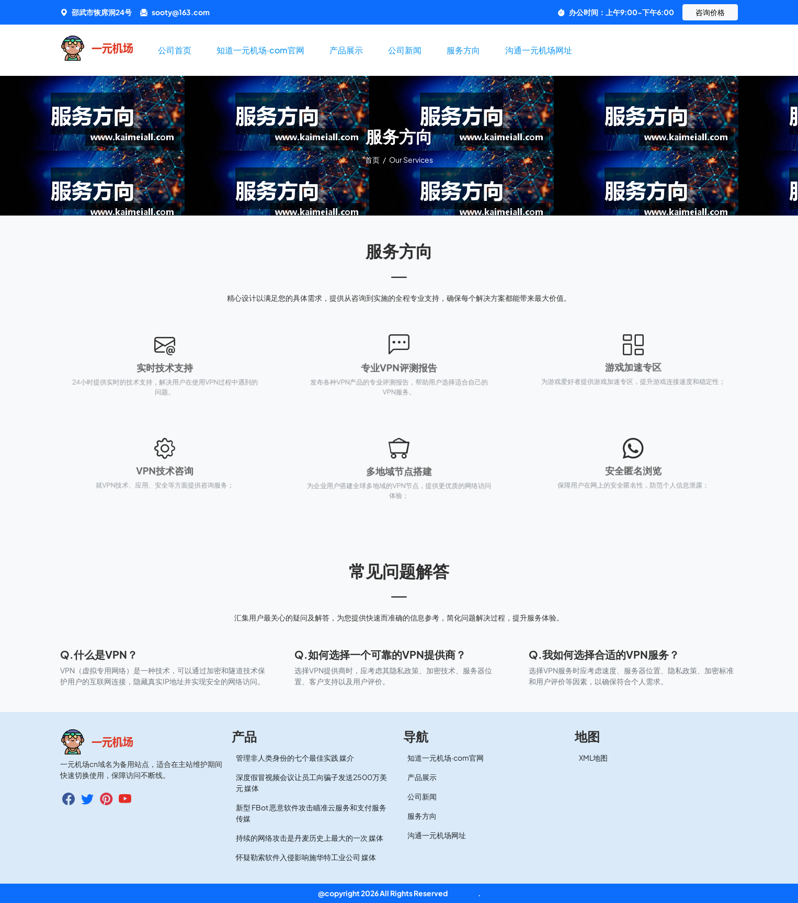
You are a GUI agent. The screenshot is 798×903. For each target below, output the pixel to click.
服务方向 (463, 49)
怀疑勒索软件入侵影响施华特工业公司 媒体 (306, 857)
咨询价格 (710, 12)
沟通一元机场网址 (538, 49)
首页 (373, 159)
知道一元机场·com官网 (260, 49)
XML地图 (593, 757)
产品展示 (346, 49)
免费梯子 (463, 893)
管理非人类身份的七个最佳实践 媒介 (295, 757)
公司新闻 (404, 49)
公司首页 (174, 49)
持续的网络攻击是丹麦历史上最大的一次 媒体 (309, 837)
